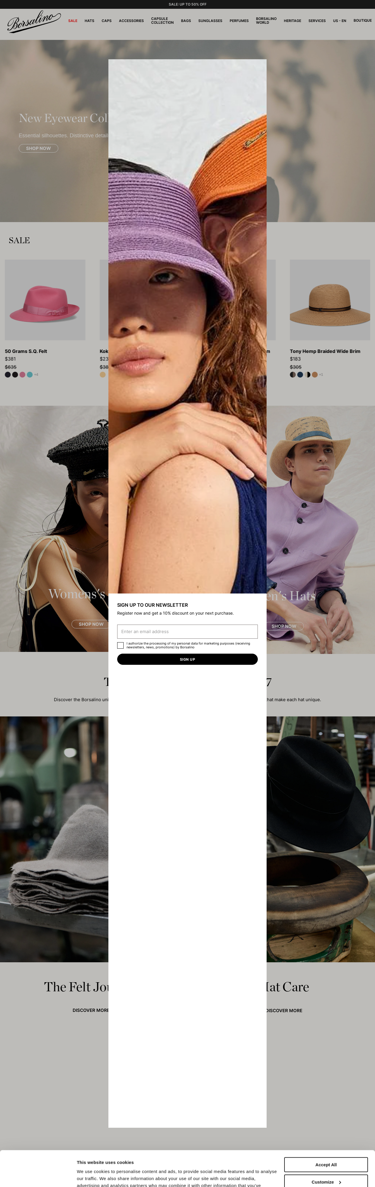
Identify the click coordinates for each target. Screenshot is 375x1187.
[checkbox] (120, 645)
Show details (90, 1175)
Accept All (326, 1131)
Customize (326, 1148)
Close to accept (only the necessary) (326, 1168)
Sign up (187, 659)
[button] (260, 66)
